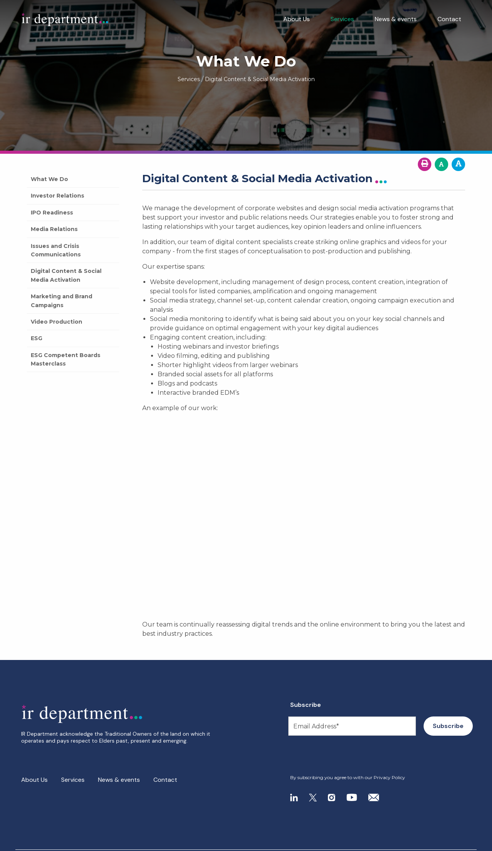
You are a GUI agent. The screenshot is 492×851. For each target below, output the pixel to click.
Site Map (33, 842)
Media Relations (54, 229)
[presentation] (337, 755)
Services (342, 19)
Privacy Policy (389, 777)
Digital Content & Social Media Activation (66, 275)
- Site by (442, 843)
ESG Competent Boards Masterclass (65, 359)
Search (92, 842)
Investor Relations (57, 195)
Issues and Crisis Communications (56, 250)
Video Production (56, 321)
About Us (296, 19)
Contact (449, 19)
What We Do (49, 179)
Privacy (64, 842)
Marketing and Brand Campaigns (61, 300)
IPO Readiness (52, 212)
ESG (36, 338)
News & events (396, 19)
